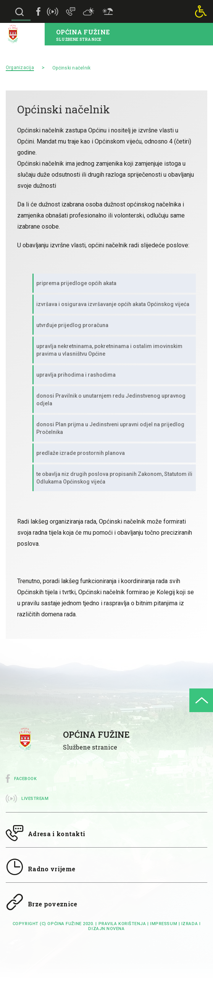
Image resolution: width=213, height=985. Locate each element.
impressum (163, 923)
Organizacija (20, 67)
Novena (115, 928)
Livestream (35, 798)
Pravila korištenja (122, 923)
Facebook (25, 778)
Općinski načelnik (71, 68)
